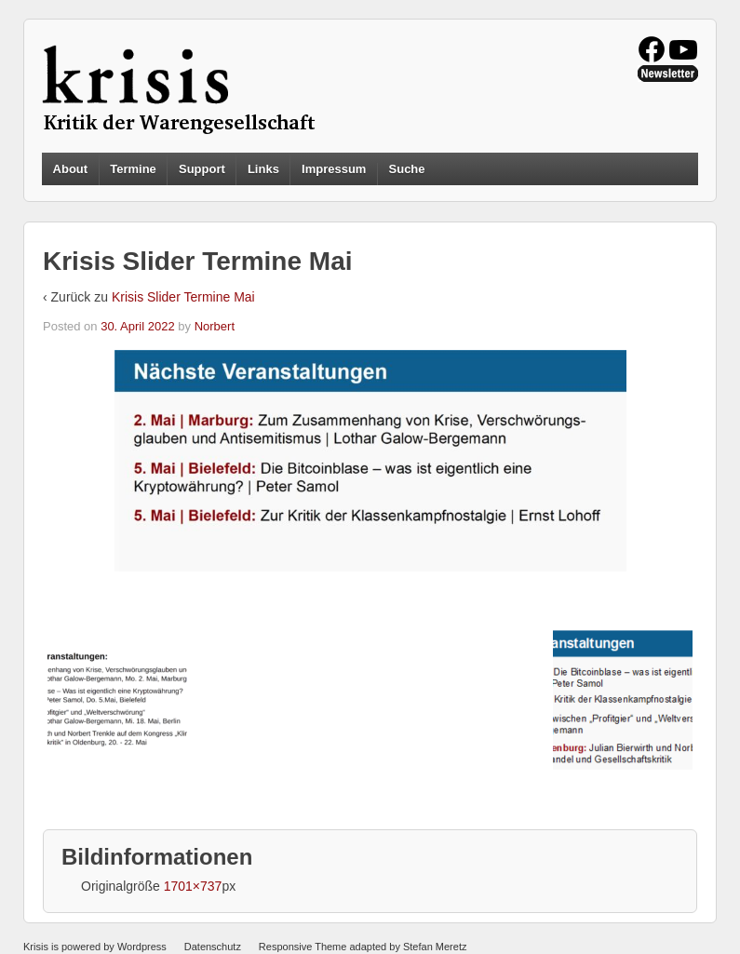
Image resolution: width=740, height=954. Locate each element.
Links (263, 169)
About (70, 169)
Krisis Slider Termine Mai (183, 296)
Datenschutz (212, 946)
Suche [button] (407, 169)
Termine (133, 169)
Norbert (215, 326)
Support (202, 169)
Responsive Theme (303, 946)
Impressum (334, 169)
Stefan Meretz (434, 946)
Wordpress (142, 946)
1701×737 (193, 886)
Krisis (35, 946)
